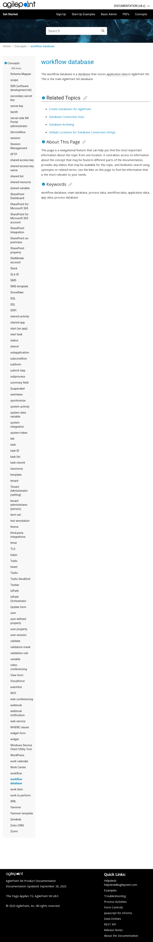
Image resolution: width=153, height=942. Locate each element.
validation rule (19, 653)
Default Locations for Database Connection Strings (82, 132)
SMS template (19, 286)
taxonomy (16, 468)
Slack (13, 268)
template (16, 474)
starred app (17, 322)
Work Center (18, 767)
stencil (14, 346)
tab (12, 438)
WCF (13, 693)
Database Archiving (61, 124)
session (15, 138)
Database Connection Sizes (66, 117)
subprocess (17, 376)
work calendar (19, 761)
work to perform (20, 795)
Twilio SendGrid (20, 579)
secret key (16, 106)
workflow (16, 773)
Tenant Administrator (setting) (19, 491)
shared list (17, 176)
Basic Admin (109, 14)
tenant (14, 481)
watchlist (16, 687)
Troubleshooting (115, 896)
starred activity (19, 316)
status (14, 340)
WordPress (17, 755)
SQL (13, 298)
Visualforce (17, 681)
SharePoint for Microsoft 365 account (19, 218)
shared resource (20, 182)
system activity (19, 406)
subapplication (19, 352)
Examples (110, 890)
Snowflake (17, 292)
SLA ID (14, 274)
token (13, 555)
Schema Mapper (20, 74)
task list (15, 457)
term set (15, 514)
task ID (14, 450)
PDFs (126, 14)
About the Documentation (121, 936)
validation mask (20, 647)
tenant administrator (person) (18, 505)
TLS (12, 549)
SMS (13, 280)
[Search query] (76, 31)
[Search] (103, 31)
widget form (18, 733)
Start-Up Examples (83, 14)
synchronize (18, 400)
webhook (16, 705)
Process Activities (115, 902)
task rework (17, 462)
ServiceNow (18, 132)
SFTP (13, 154)
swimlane (16, 394)
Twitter (14, 585)
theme (14, 527)
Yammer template (21, 813)
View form (16, 675)
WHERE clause (19, 727)
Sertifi (14, 112)
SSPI (13, 310)
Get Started (10, 14)
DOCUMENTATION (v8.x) (129, 6)
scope (14, 80)
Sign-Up (61, 14)
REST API (110, 924)
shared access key (22, 160)
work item (16, 789)
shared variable (20, 188)
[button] (5, 63)
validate (15, 641)
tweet (13, 567)
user (13, 613)
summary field (19, 382)
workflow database (42, 46)
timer (13, 543)
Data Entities (112, 919)
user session (18, 635)
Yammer (15, 807)
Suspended (17, 388)
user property (18, 629)
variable (15, 659)
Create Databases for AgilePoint (70, 109)
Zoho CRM (17, 825)
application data (117, 74)
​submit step (17, 370)
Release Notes (113, 930)
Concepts (141, 14)
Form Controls (113, 907)
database (84, 74)
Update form (18, 607)
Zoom (14, 831)
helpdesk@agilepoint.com (120, 885)
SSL (12, 304)
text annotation (19, 521)
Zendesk (15, 819)
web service (17, 721)
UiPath (14, 591)
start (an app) (19, 328)
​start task (16, 334)
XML (13, 801)
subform (15, 364)
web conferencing (21, 699)
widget (14, 739)
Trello (13, 561)
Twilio (14, 573)
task (13, 444)
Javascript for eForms (118, 913)
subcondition (18, 358)
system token (18, 432)
